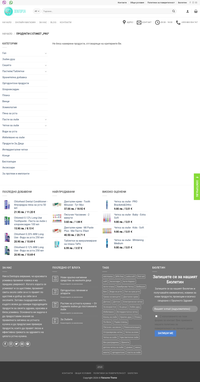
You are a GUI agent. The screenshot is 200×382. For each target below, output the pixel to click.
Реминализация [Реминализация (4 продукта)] (132, 327)
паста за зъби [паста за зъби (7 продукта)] (134, 352)
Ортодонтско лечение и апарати (74, 292)
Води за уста (9, 131)
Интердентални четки (15, 149)
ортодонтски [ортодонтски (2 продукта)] (118, 352)
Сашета (6, 65)
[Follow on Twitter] (16, 344)
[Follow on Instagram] (193, 3)
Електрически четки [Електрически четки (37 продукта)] (132, 302)
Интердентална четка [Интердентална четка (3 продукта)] (127, 312)
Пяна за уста (9, 113)
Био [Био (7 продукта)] (105, 291)
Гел (4, 53)
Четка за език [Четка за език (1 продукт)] (131, 332)
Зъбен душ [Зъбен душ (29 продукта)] (135, 307)
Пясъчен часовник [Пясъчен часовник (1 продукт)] (112, 327)
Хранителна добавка (14, 77)
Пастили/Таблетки (13, 71)
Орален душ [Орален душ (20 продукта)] (126, 317)
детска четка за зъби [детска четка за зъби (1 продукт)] (113, 347)
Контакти (122, 2)
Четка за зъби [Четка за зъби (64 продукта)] (110, 337)
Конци (6, 155)
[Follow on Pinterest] (27, 344)
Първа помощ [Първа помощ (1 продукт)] (120, 322)
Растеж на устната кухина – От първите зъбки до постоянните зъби (78, 306)
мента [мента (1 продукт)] (106, 352)
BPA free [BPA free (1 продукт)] (119, 276)
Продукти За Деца (13, 143)
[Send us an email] (196, 3)
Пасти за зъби (10, 119)
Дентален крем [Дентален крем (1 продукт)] (130, 297)
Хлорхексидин (10, 89)
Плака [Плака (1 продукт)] (137, 317)
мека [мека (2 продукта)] (137, 347)
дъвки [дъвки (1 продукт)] (129, 347)
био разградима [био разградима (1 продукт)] (111, 342)
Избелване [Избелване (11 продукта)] (108, 312)
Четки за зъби (10, 125)
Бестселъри (9, 161)
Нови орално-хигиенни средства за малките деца (75, 279)
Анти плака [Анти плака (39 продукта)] (108, 286)
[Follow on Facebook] (190, 3)
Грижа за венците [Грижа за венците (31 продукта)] (111, 297)
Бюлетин (182, 2)
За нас (43, 22)
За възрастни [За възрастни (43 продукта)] (109, 307)
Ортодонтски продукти (15, 83)
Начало (7, 22)
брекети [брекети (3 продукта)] (125, 342)
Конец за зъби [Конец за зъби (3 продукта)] (110, 317)
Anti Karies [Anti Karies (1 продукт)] (108, 276)
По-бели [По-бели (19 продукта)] (107, 322)
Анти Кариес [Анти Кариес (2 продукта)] (129, 281)
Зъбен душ (8, 59)
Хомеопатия (9, 107)
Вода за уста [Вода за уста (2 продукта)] (116, 291)
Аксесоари (8, 167)
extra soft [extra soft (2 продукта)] (130, 276)
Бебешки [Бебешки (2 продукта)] (141, 286)
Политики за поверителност (161, 2)
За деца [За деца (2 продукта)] (123, 307)
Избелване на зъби (13, 137)
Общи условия (137, 2)
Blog (53, 22)
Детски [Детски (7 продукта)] (116, 302)
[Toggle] (46, 53)
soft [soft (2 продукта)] (105, 281)
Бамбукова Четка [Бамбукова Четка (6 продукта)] (125, 286)
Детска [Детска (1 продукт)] (106, 302)
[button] (187, 11)
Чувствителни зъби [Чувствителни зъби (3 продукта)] (129, 337)
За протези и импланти (15, 173)
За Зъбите (66, 319)
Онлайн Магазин (25, 22)
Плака (6, 95)
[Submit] (173, 11)
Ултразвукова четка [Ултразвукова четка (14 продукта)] (112, 332)
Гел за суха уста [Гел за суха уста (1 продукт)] (132, 291)
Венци (5, 101)
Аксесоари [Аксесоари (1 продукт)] (115, 281)
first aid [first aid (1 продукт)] (141, 276)
